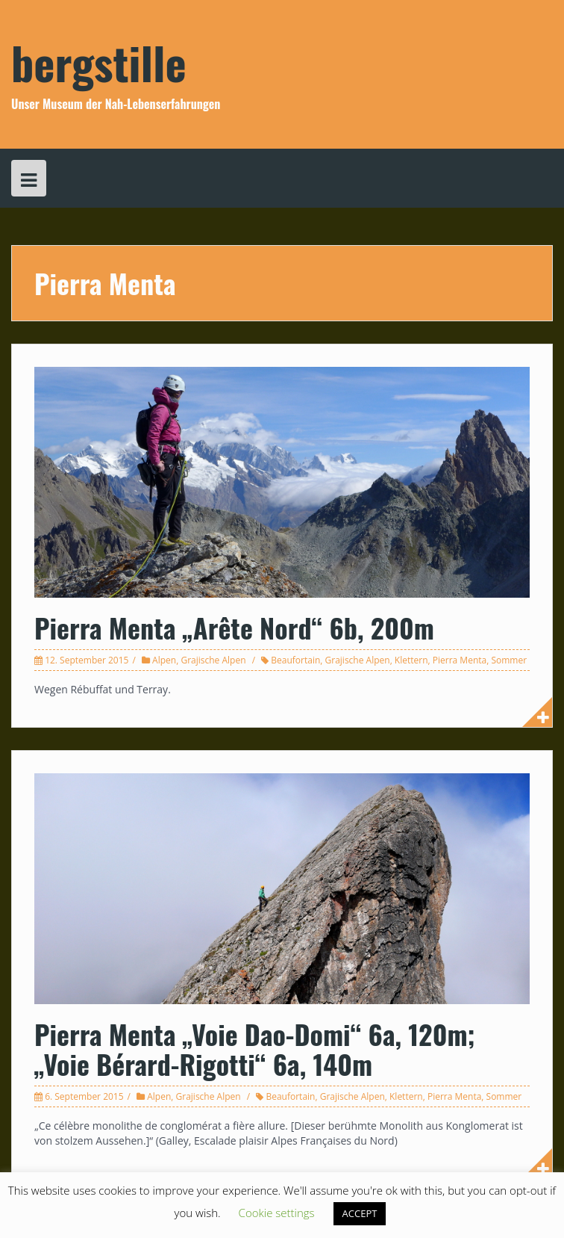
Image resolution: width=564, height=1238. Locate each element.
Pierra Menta (459, 660)
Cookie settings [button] (277, 1212)
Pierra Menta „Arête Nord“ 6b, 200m (234, 627)
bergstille (99, 61)
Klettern (411, 660)
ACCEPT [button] (359, 1213)
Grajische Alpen (213, 660)
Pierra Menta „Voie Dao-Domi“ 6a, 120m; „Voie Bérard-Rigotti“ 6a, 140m (254, 1048)
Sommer (509, 660)
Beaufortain (295, 660)
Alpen (164, 660)
